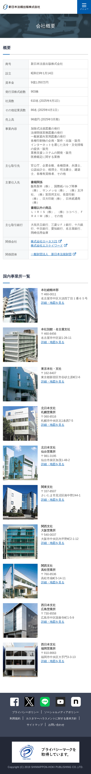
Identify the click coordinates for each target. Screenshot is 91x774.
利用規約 (15, 718)
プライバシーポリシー (25, 712)
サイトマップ (35, 724)
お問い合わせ (56, 724)
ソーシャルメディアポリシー (61, 712)
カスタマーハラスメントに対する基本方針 (51, 718)
